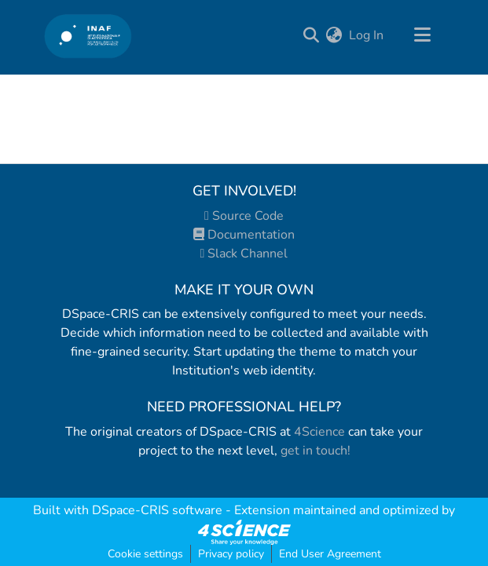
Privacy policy (231, 553)
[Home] (88, 35)
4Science (319, 431)
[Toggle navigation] (423, 35)
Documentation (244, 234)
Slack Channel (244, 253)
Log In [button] (367, 35)
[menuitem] (334, 35)
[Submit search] (311, 35)
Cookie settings (145, 553)
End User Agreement (330, 553)
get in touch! (315, 450)
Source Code (244, 216)
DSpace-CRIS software (157, 510)
